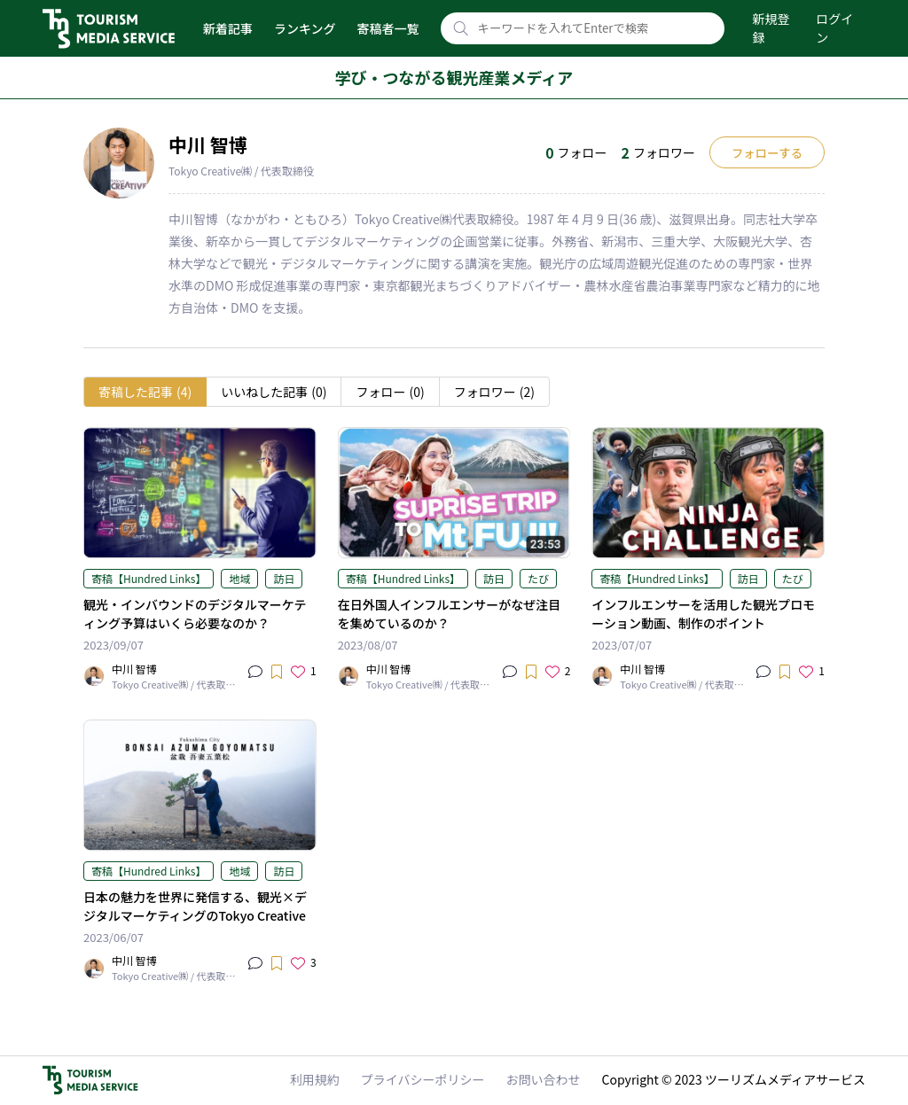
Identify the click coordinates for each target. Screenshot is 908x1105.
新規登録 (771, 28)
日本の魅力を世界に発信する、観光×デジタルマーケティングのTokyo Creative (195, 906)
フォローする (767, 152)
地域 (239, 578)
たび (538, 578)
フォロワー (494, 392)
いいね (273, 392)
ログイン (834, 28)
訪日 (283, 578)
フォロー (390, 392)
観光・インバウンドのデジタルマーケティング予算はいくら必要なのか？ (194, 613)
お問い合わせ (543, 1079)
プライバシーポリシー (423, 1079)
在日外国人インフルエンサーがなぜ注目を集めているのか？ (449, 613)
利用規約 (315, 1079)
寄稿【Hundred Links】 (148, 578)
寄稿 (145, 392)
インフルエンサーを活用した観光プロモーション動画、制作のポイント (703, 613)
